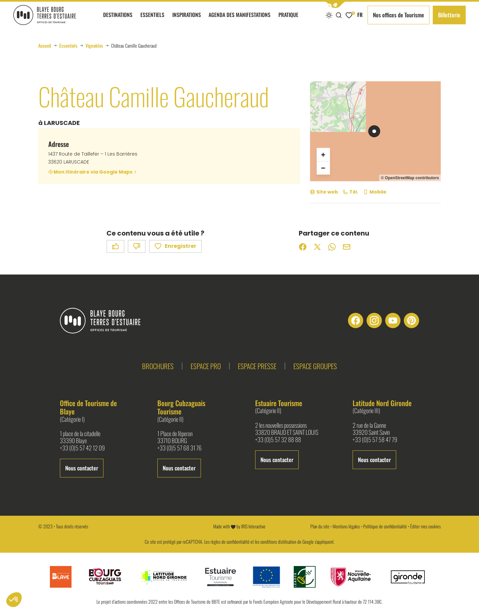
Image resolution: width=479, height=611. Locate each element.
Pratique (288, 20)
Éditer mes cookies (425, 526)
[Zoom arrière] (323, 168)
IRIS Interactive (253, 526)
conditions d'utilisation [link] (278, 541)
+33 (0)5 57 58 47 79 (375, 439)
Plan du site (319, 526)
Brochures (158, 366)
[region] (375, 131)
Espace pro (206, 366)
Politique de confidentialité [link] (385, 526)
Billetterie (449, 15)
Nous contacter (81, 468)
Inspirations (186, 20)
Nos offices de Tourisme (398, 15)
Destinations (117, 20)
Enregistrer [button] (175, 246)
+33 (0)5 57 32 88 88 (278, 439)
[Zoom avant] (323, 154)
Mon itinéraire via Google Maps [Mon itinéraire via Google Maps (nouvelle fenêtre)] (93, 172)
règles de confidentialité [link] (230, 541)
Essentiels (152, 20)
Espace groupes (315, 366)
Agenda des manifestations (239, 20)
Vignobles (94, 45)
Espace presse (257, 366)
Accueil (44, 45)
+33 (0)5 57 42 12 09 (82, 448)
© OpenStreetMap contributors (410, 178)
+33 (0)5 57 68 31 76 (179, 448)
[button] (335, 4)
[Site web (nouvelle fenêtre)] (324, 192)
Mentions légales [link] (346, 526)
